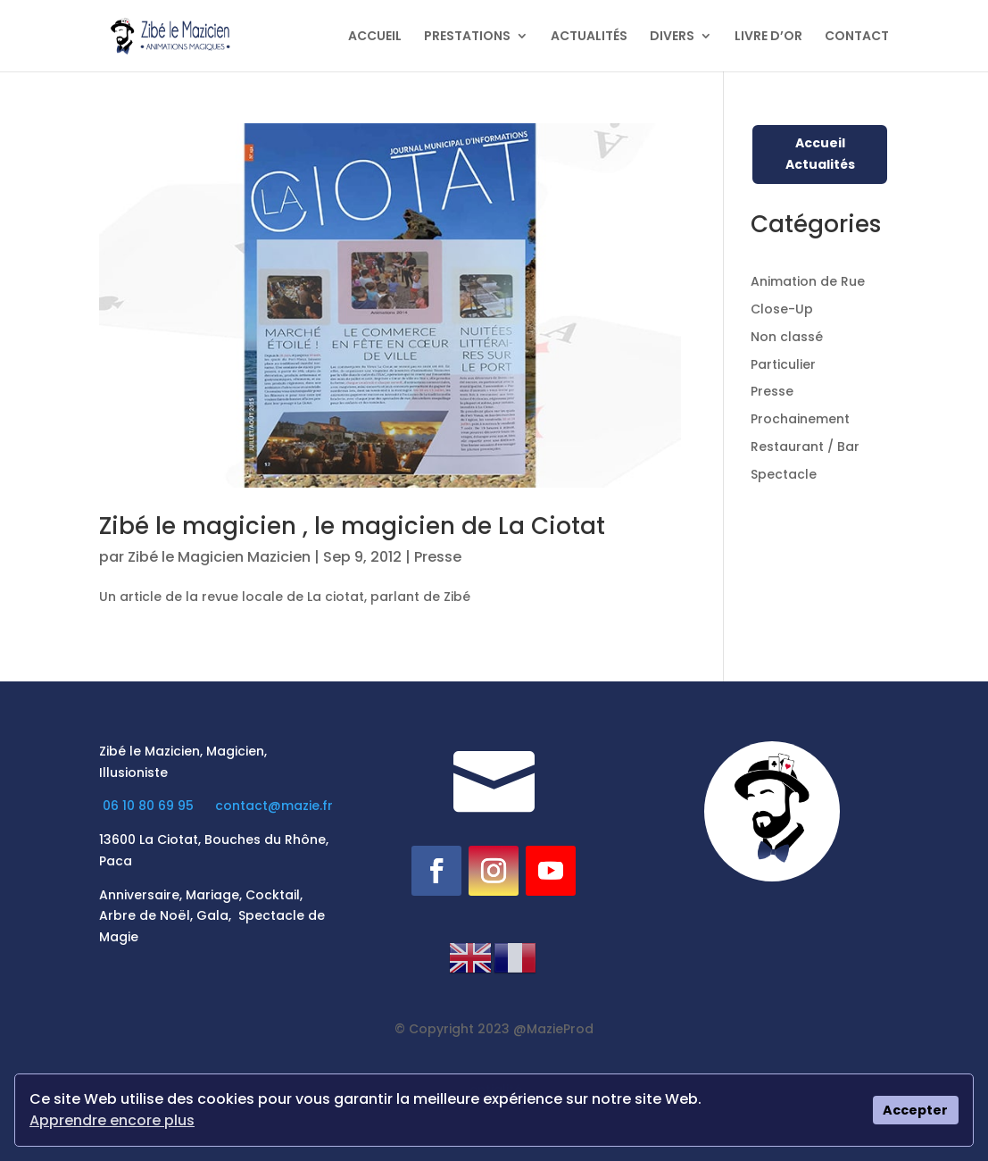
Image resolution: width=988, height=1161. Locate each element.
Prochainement (800, 419)
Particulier (783, 364)
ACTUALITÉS (589, 37)
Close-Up (782, 309)
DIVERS (672, 37)
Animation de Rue (808, 281)
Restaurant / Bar (805, 446)
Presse (437, 557)
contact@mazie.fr (274, 805)
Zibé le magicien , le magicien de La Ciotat (352, 526)
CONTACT (857, 37)
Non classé (787, 337)
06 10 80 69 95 (150, 805)
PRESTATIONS (467, 37)
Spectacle (784, 474)
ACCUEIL (375, 37)
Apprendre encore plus (112, 1120)
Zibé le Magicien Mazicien (219, 557)
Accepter (915, 1110)
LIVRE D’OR (768, 37)
